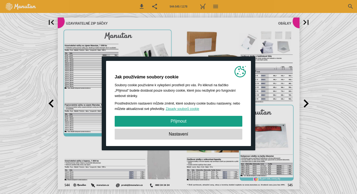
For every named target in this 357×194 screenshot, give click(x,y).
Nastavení (178, 134)
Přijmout (178, 121)
